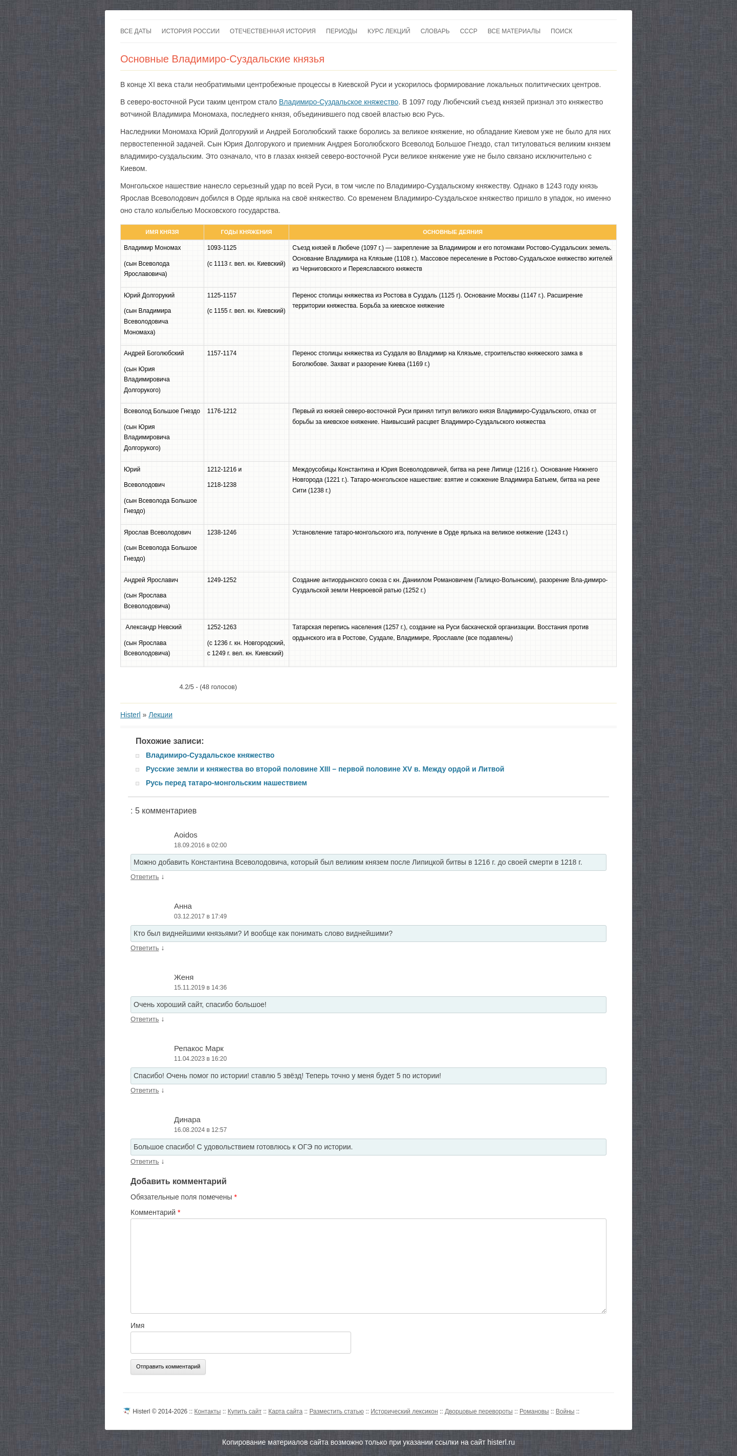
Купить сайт (245, 1411)
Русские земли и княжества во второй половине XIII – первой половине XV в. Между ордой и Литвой (325, 769)
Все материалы (514, 31)
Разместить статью (336, 1411)
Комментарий (156, 1212)
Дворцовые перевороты (479, 1411)
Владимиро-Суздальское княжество (338, 102)
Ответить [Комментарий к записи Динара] (145, 1161)
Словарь (435, 31)
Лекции (160, 715)
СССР (469, 31)
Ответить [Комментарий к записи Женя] (145, 1019)
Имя (137, 1325)
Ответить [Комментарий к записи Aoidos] (145, 877)
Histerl (130, 715)
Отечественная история (273, 31)
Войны (565, 1411)
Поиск (561, 31)
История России (191, 31)
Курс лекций (388, 31)
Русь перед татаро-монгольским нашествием (226, 783)
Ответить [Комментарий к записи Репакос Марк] (145, 1090)
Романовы (534, 1411)
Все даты (135, 31)
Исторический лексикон (404, 1411)
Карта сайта (285, 1411)
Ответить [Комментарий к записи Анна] (145, 948)
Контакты (207, 1411)
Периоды (341, 31)
